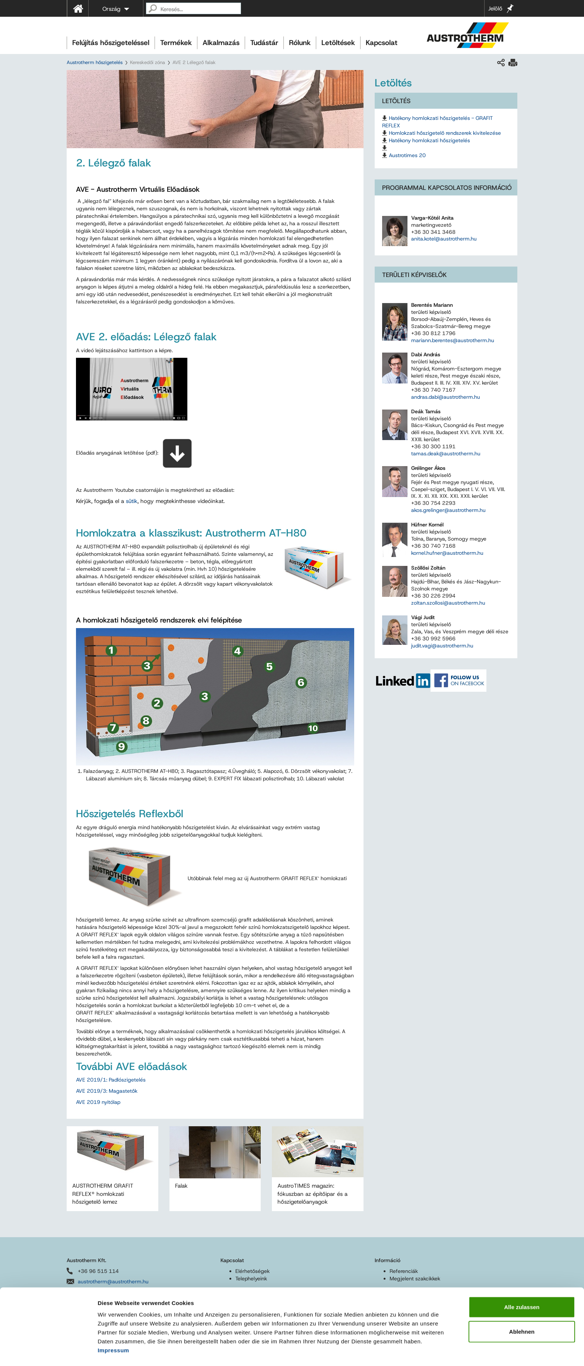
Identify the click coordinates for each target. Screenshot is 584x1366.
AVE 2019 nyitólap (98, 1102)
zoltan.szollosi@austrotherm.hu (448, 602)
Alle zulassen (521, 1284)
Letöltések (338, 42)
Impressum (113, 1327)
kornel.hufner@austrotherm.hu (447, 553)
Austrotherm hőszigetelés (95, 62)
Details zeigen (396, 1351)
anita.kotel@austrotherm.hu (444, 238)
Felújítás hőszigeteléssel (110, 42)
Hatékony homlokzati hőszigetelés (429, 140)
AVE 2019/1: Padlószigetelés (111, 1079)
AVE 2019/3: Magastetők (106, 1091)
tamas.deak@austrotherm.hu (445, 453)
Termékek (176, 42)
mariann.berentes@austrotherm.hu (452, 340)
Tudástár (264, 42)
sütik (131, 501)
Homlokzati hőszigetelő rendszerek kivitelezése (445, 133)
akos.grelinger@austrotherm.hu (448, 510)
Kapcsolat (381, 42)
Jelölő (495, 8)
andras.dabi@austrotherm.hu (445, 397)
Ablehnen (521, 1308)
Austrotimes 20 (407, 155)
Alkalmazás (221, 42)
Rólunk (300, 42)
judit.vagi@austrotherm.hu (442, 645)
